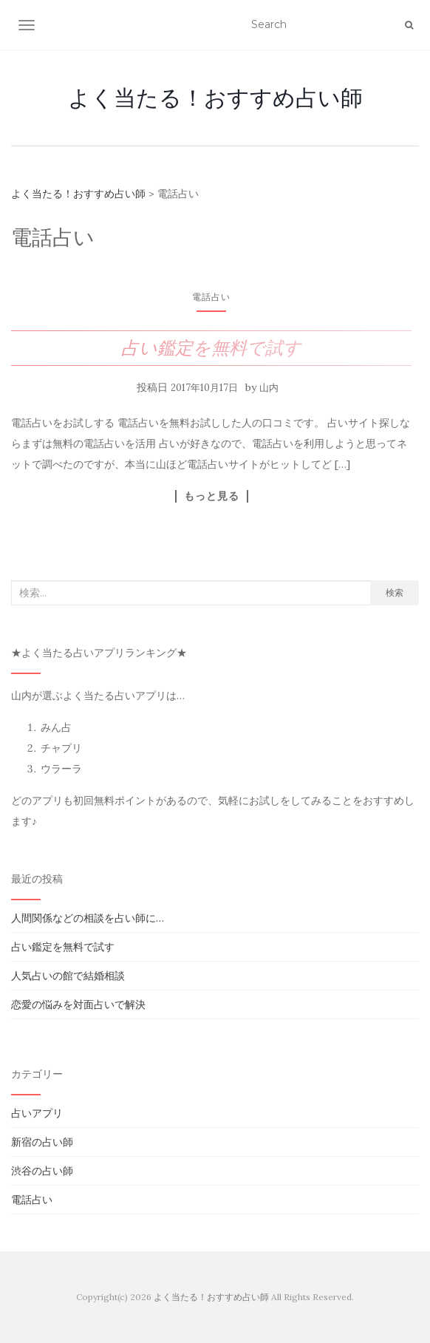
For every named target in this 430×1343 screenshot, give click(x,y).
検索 (394, 592)
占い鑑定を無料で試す (211, 347)
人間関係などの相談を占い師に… (87, 918)
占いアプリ (37, 1113)
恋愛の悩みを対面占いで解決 (78, 1004)
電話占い (211, 296)
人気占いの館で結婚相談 (68, 975)
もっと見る (211, 496)
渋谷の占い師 (42, 1170)
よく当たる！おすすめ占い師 (215, 97)
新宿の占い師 (42, 1142)
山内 (269, 387)
